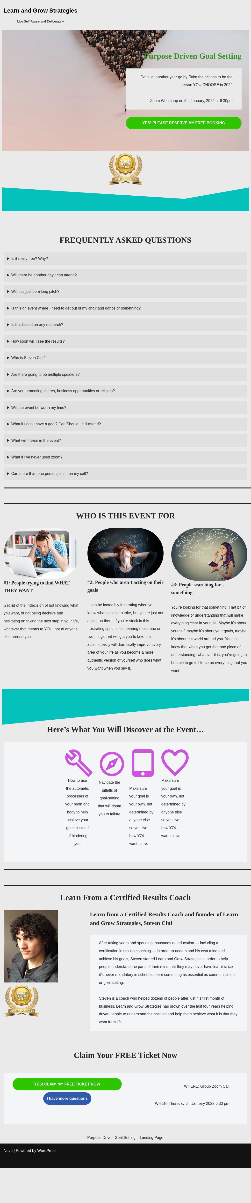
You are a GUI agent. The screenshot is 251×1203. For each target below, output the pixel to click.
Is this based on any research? (37, 328)
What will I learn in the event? (36, 448)
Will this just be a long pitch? (35, 293)
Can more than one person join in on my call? (50, 483)
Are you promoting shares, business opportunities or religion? (63, 397)
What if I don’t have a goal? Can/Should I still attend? (56, 431)
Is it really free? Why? (30, 259)
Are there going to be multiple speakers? (46, 379)
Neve (8, 1187)
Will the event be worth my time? (39, 414)
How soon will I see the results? (38, 345)
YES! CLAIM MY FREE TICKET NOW (67, 1112)
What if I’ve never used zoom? (37, 466)
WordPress (46, 1187)
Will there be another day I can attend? (44, 276)
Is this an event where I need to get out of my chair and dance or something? (77, 311)
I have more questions (67, 1126)
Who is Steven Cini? (28, 362)
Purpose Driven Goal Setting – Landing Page (120, 1170)
